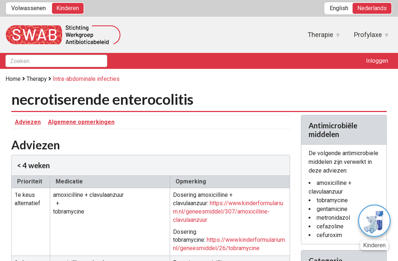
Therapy (37, 78)
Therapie (320, 37)
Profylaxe (368, 37)
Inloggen (377, 60)
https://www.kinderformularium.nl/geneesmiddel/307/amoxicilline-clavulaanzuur (228, 211)
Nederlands (372, 8)
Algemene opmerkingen (81, 122)
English (339, 8)
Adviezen (28, 122)
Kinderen (67, 8)
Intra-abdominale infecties (86, 78)
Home (13, 78)
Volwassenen (28, 8)
